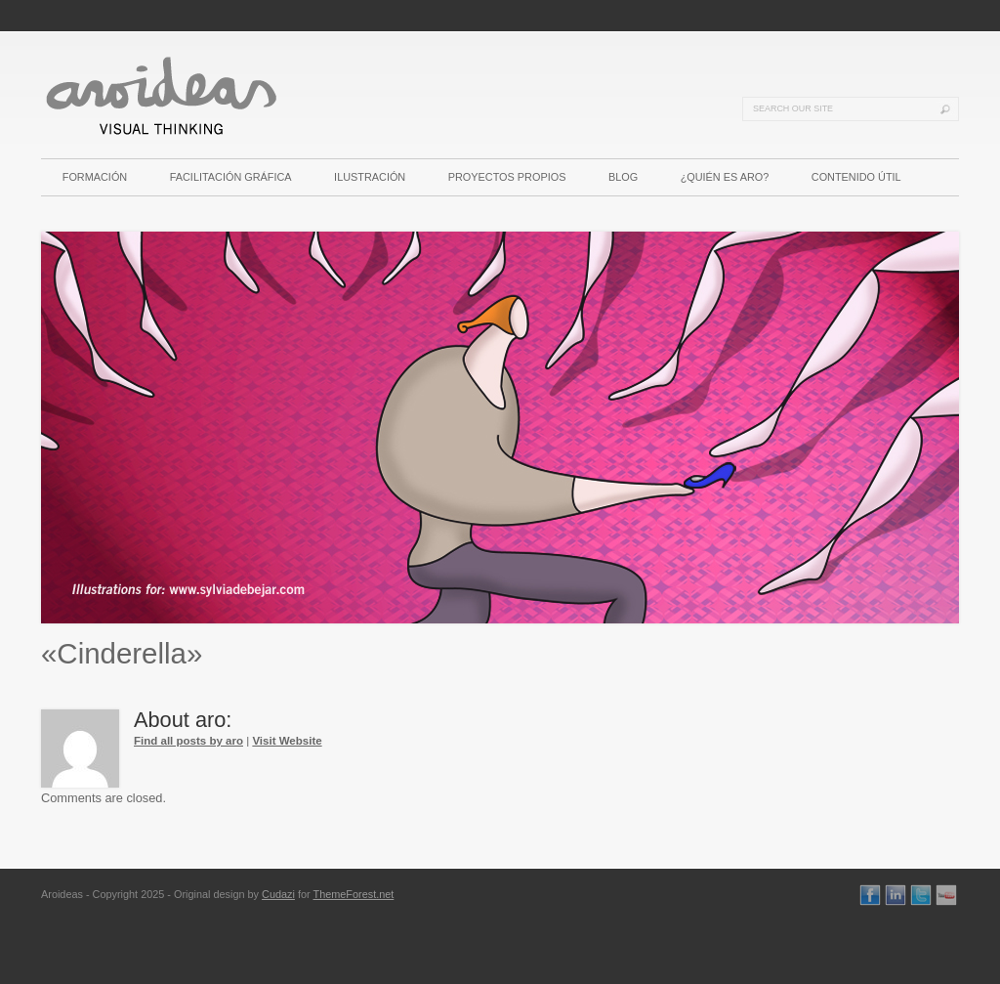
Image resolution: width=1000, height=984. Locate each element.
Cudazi (278, 894)
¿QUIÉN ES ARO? (725, 177)
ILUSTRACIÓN (369, 177)
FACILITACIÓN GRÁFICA (231, 177)
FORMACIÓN (94, 177)
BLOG (623, 177)
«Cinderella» (121, 653)
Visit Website (286, 741)
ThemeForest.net (353, 894)
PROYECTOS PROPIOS (507, 177)
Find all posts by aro (188, 741)
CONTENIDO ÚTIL (856, 177)
